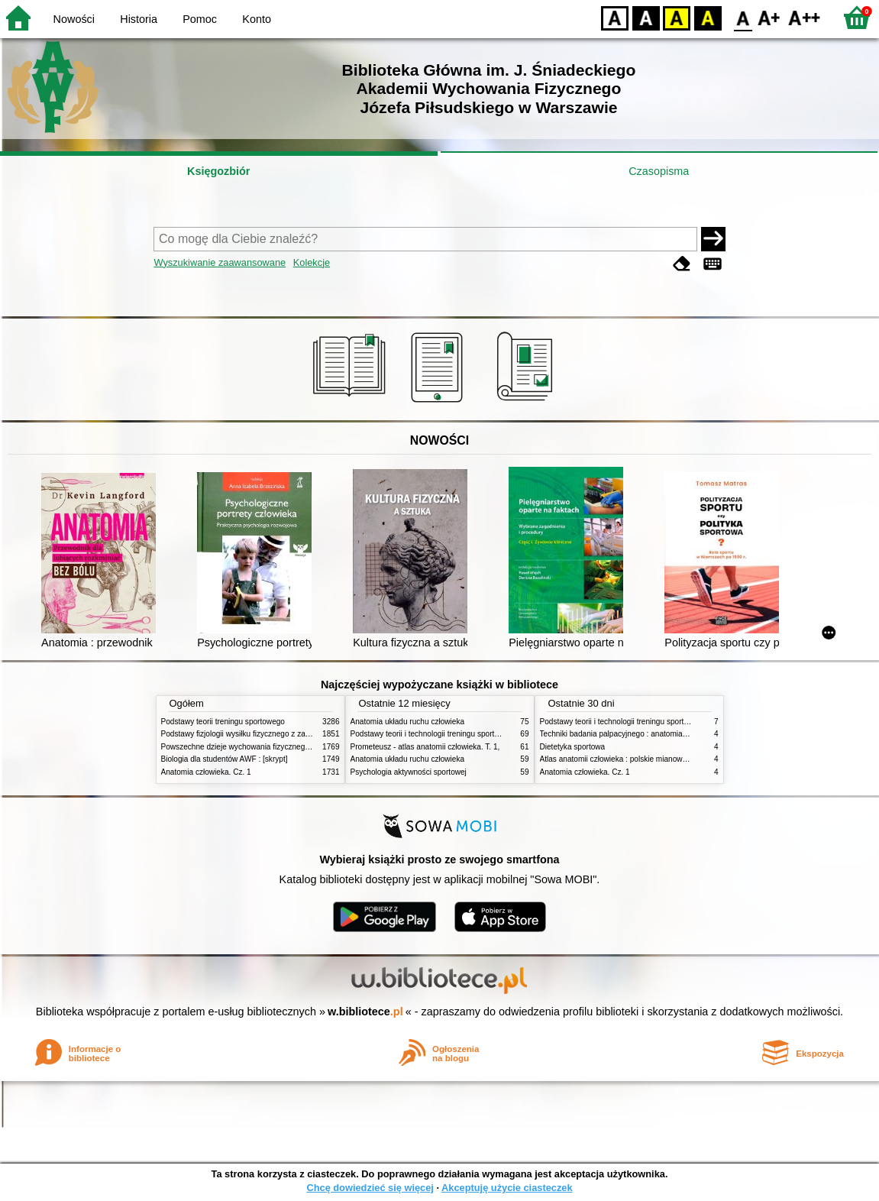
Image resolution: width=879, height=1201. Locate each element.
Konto (256, 19)
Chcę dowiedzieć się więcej (369, 1187)
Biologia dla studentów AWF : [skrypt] (224, 759)
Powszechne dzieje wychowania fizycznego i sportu (249, 747)
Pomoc (200, 19)
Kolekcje (311, 262)
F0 (742, 17)
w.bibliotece (365, 1011)
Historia (138, 19)
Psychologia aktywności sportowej (409, 772)
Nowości (74, 19)
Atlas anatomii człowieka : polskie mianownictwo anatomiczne (645, 759)
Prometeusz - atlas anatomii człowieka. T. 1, (425, 747)
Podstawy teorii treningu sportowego (223, 721)
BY (708, 17)
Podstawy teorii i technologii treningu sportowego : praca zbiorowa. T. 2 (472, 734)
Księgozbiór (218, 171)
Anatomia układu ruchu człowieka (408, 721)
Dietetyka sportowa (573, 747)
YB (676, 17)
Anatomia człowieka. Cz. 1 (206, 772)
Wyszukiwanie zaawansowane (220, 262)
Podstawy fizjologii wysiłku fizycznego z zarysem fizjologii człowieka (276, 734)
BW (646, 17)
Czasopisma (659, 171)
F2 (804, 17)
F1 (769, 17)
